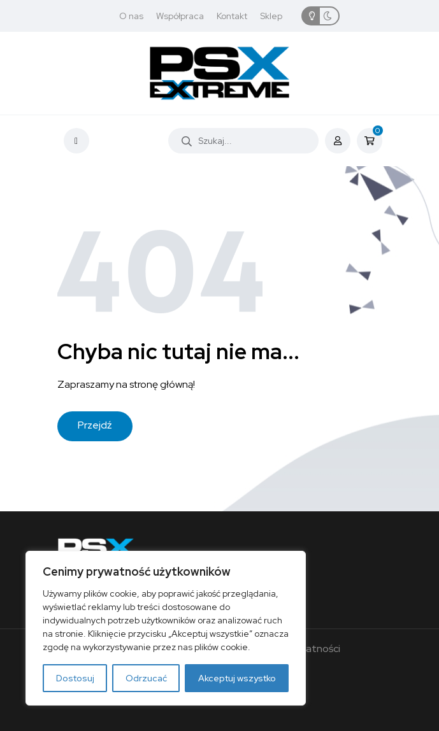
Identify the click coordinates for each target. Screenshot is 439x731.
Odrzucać (146, 678)
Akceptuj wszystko (237, 678)
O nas (131, 16)
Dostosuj (75, 678)
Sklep (271, 16)
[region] (165, 628)
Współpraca (180, 16)
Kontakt (232, 16)
